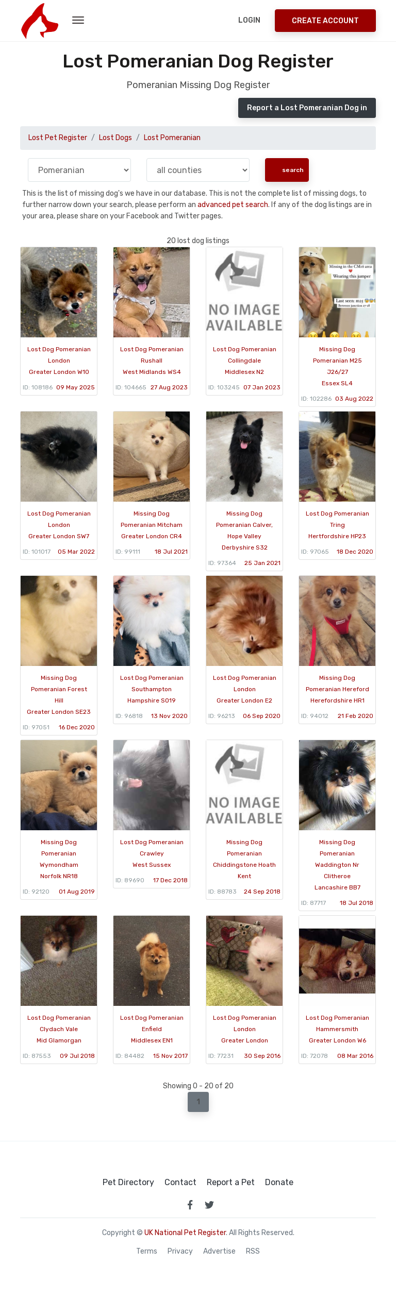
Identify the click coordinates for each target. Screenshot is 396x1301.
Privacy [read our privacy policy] (180, 1251)
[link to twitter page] (209, 1204)
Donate (279, 1182)
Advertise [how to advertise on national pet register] (219, 1251)
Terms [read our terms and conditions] (146, 1251)
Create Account (325, 20)
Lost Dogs (115, 137)
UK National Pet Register (185, 1232)
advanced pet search (232, 204)
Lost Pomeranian (172, 137)
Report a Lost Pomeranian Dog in (307, 108)
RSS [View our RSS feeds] (253, 1251)
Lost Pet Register (57, 137)
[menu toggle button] (78, 20)
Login (249, 20)
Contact (180, 1182)
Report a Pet (231, 1182)
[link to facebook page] (189, 1204)
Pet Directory (128, 1182)
